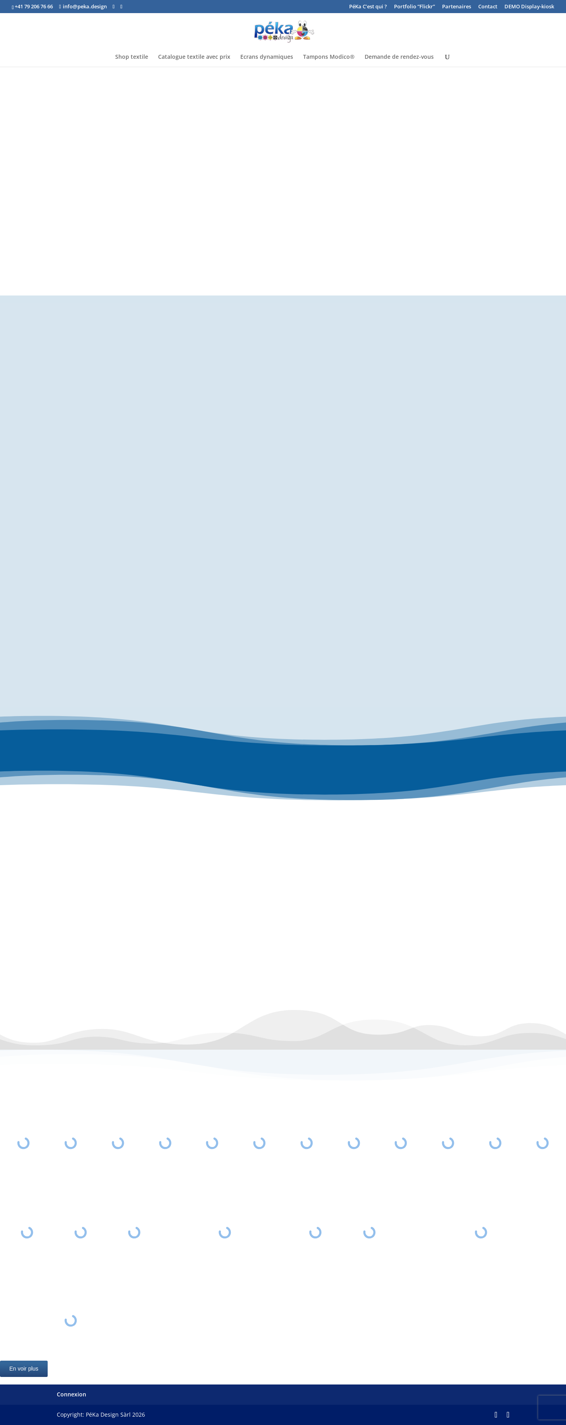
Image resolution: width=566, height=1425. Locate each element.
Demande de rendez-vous (399, 57)
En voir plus (23, 1368)
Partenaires (456, 7)
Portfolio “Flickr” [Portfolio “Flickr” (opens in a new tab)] (414, 7)
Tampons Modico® (329, 57)
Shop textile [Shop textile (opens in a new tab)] (131, 57)
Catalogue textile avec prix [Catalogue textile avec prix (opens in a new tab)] (194, 57)
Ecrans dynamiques (266, 57)
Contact (487, 7)
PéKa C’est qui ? (368, 7)
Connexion (71, 1394)
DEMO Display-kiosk (529, 7)
